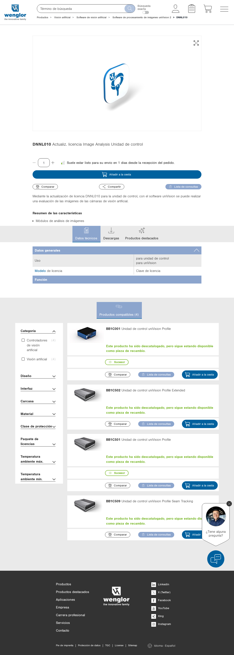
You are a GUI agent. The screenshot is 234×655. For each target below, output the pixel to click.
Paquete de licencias (38, 442)
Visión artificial (62, 17)
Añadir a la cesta (116, 174)
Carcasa (38, 401)
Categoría (38, 331)
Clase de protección (38, 426)
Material (38, 414)
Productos (42, 17)
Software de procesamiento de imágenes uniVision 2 (141, 17)
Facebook (161, 600)
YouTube (160, 608)
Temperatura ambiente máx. (38, 459)
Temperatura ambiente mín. (38, 477)
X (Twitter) (160, 592)
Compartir (111, 186)
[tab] (117, 250)
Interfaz (38, 389)
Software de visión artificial (91, 17)
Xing (157, 615)
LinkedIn (160, 584)
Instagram (161, 623)
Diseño (38, 376)
